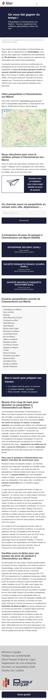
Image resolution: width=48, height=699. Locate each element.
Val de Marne (38, 40)
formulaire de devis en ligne (14, 606)
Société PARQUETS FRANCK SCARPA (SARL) (24, 265)
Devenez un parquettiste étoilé (18, 666)
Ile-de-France (28, 40)
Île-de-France (10, 57)
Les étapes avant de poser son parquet (24, 386)
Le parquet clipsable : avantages (21, 389)
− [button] (4, 115)
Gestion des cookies (13, 670)
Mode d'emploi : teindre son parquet (22, 392)
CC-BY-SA (43, 146)
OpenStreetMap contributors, (32, 146)
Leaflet (15, 146)
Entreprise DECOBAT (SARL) (24, 247)
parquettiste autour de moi (30, 101)
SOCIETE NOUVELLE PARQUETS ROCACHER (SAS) (24, 283)
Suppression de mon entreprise (19, 663)
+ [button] (4, 111)
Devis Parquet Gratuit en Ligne (19, 659)
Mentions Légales (11, 652)
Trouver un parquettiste (15, 40)
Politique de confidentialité (16, 655)
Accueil (4, 40)
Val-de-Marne (33, 52)
